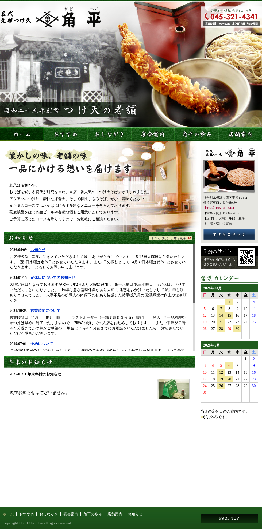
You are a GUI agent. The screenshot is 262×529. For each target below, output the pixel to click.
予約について (41, 343)
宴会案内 (70, 514)
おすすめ (26, 514)
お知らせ (37, 250)
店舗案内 (114, 514)
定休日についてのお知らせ (52, 277)
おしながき (48, 514)
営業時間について (45, 310)
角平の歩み (92, 514)
